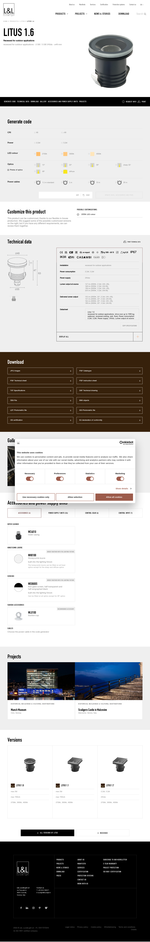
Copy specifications (130, 326)
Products (60, 13)
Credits (134, 930)
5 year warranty (110, 864)
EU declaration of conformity (90, 420)
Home (5, 21)
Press (58, 876)
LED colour (12, 154)
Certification (104, 4)
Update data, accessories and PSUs (119, 195)
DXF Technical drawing (88, 391)
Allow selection (75, 497)
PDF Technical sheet (18, 381)
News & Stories (102, 13)
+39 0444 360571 (43, 890)
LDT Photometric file (18, 411)
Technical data (23, 102)
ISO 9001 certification (112, 872)
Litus (22, 21)
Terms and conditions (127, 927)
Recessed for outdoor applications (18, 41)
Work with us (82, 884)
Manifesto (82, 4)
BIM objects (84, 401)
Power (10, 143)
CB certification (16, 420)
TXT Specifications (17, 391)
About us (72, 4)
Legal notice (70, 927)
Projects (80, 13)
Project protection (111, 868)
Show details (122, 488)
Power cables (13, 182)
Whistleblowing (110, 927)
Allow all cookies (114, 497)
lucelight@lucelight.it (44, 893)
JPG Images (15, 371)
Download (124, 13)
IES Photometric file (87, 411)
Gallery (43, 102)
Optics (10, 165)
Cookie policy (96, 927)
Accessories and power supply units (63, 102)
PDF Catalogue (85, 371)
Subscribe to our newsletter (115, 860)
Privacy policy (82, 927)
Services (93, 4)
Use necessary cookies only (35, 497)
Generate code (10, 102)
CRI (9, 133)
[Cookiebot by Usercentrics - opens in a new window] (121, 443)
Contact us (132, 4)
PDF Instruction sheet (88, 381)
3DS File (13, 401)
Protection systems (119, 4)
